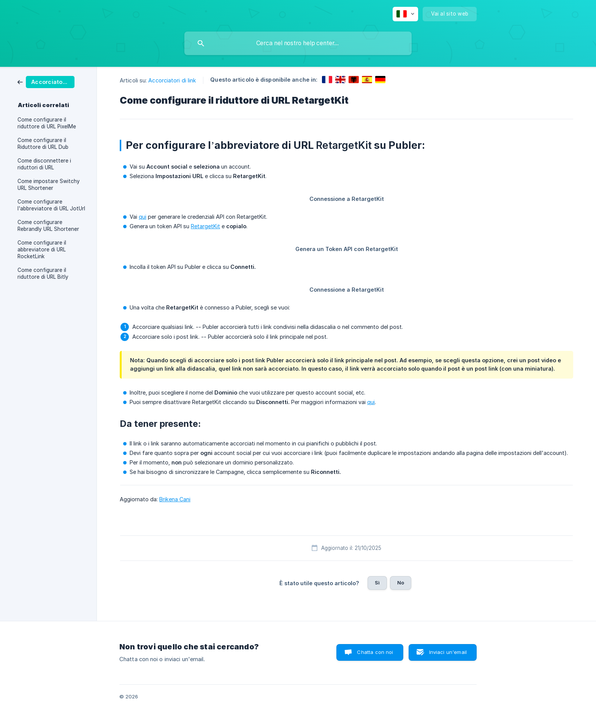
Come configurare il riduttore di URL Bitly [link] (42, 273)
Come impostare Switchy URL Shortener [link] (48, 184)
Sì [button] (377, 583)
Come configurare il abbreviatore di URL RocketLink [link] (41, 249)
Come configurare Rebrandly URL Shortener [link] (48, 225)
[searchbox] (298, 43)
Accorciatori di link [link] (172, 80)
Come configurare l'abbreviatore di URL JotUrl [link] (51, 205)
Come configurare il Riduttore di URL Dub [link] (42, 143)
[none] (405, 14)
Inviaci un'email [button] (448, 652)
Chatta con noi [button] (375, 652)
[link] (45, 81)
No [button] (400, 583)
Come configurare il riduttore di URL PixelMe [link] (46, 123)
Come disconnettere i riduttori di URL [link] (44, 164)
